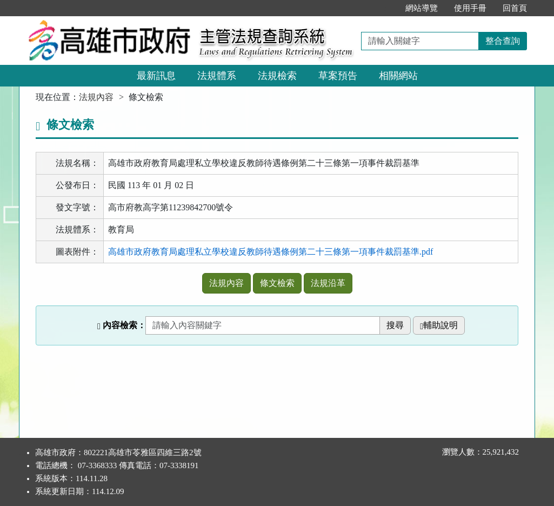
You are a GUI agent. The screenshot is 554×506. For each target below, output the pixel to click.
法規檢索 (277, 75)
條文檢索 (277, 283)
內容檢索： (121, 325)
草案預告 (337, 75)
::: (385, 8)
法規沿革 (328, 283)
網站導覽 (421, 8)
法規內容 (96, 97)
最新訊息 (156, 75)
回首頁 (515, 8)
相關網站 (398, 75)
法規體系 (216, 75)
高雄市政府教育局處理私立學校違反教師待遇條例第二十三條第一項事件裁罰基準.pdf (270, 251)
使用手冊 (470, 8)
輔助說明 (439, 325)
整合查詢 (502, 40)
